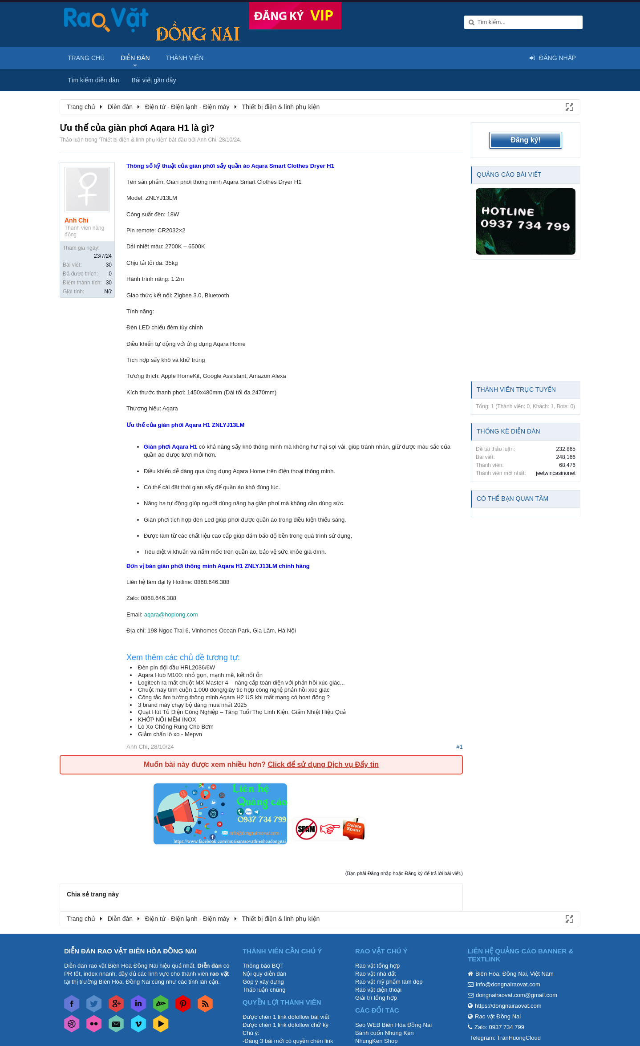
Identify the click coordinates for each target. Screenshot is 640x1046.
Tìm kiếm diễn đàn (93, 80)
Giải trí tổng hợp (376, 997)
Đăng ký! (525, 140)
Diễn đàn (135, 57)
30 (109, 265)
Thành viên (185, 57)
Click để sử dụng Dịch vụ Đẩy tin (322, 764)
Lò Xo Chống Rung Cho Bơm (176, 726)
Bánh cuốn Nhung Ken (384, 1033)
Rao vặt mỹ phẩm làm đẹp (389, 981)
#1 (459, 746)
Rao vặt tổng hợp (377, 965)
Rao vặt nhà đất (375, 973)
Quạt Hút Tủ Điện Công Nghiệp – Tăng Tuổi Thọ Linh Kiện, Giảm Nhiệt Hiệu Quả (242, 712)
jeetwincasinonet (555, 473)
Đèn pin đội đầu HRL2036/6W (176, 667)
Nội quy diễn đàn (264, 973)
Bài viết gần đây (154, 80)
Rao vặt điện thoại (378, 989)
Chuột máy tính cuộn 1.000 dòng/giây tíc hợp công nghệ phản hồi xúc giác (233, 689)
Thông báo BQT (263, 965)
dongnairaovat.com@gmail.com (516, 995)
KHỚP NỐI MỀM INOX (167, 719)
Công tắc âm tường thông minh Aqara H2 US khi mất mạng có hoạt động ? (234, 697)
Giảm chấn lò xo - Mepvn (170, 734)
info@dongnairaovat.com (508, 984)
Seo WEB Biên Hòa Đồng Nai (393, 1025)
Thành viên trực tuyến (516, 389)
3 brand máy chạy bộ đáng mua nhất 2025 (192, 704)
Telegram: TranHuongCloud (505, 1037)
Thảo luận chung (264, 989)
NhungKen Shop (376, 1041)
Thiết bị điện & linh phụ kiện (133, 140)
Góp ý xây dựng (263, 981)
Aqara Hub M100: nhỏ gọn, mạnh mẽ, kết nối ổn (200, 675)
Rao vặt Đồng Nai (498, 1016)
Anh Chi (206, 140)
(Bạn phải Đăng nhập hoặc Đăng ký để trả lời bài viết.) (404, 873)
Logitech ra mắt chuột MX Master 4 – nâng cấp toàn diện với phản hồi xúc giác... (241, 682)
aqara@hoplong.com (171, 614)
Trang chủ (86, 57)
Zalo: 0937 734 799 (499, 1027)
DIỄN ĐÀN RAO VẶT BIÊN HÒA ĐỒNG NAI (130, 951)
